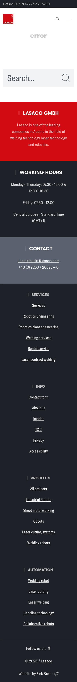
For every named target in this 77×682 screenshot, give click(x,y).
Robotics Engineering (38, 316)
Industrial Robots (38, 499)
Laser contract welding (38, 359)
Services (38, 305)
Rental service (38, 348)
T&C (38, 429)
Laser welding (38, 602)
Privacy (38, 440)
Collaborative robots (38, 623)
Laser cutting (38, 591)
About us (38, 407)
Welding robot (38, 580)
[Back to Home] (8, 19)
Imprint (38, 418)
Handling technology (38, 612)
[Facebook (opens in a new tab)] (49, 648)
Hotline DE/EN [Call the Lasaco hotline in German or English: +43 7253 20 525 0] (26, 4)
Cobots (38, 521)
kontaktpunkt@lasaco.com (38, 260)
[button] (57, 19)
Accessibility (38, 451)
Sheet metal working (38, 510)
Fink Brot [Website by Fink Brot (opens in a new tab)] (48, 674)
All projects (38, 488)
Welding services (38, 337)
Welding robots (38, 542)
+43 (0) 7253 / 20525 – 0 (38, 267)
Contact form (38, 397)
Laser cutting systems (38, 532)
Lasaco (46, 660)
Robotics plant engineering (39, 326)
